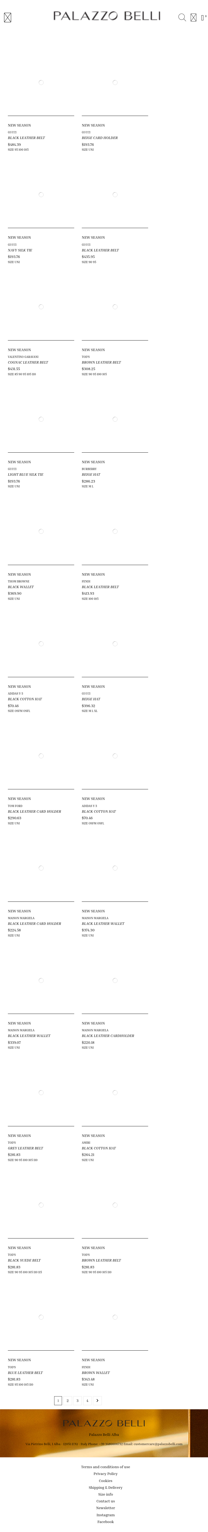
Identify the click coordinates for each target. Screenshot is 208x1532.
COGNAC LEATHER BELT (28, 362)
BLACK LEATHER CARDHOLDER (108, 1035)
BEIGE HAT (91, 474)
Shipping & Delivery (106, 1487)
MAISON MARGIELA (21, 918)
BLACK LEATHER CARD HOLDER (34, 811)
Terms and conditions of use (105, 1466)
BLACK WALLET (21, 586)
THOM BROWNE (19, 581)
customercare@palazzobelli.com (158, 1444)
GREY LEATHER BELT (25, 1148)
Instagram (105, 1514)
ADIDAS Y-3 (15, 693)
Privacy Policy (106, 1473)
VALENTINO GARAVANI (23, 356)
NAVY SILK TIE (20, 250)
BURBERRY (89, 469)
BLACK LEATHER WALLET (103, 923)
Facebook (106, 1521)
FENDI (86, 581)
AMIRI (86, 1142)
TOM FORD (15, 806)
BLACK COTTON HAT (25, 698)
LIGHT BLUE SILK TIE (25, 474)
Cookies (105, 1480)
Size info (105, 1494)
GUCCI (12, 132)
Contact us (105, 1501)
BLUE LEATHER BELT (25, 1372)
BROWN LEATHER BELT (101, 362)
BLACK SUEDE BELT (24, 1260)
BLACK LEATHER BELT (26, 137)
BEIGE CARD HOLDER (100, 137)
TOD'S (86, 356)
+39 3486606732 (111, 1444)
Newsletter (105, 1507)
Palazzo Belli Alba (104, 1434)
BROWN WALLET (96, 1372)
